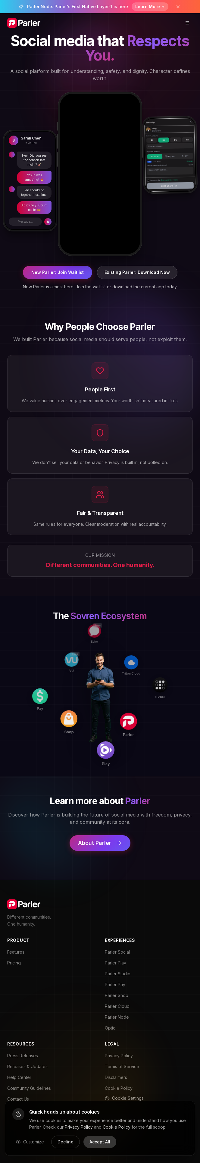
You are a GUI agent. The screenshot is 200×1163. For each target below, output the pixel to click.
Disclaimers (116, 1077)
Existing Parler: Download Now (137, 272)
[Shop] (95, 735)
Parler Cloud (117, 1006)
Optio (110, 1027)
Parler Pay (115, 984)
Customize (30, 1141)
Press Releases (22, 1055)
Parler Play (115, 962)
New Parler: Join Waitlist (57, 272)
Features (15, 952)
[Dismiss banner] (178, 6)
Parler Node (117, 1017)
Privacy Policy (119, 1055)
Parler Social (117, 952)
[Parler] (142, 699)
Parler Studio (117, 973)
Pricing (14, 962)
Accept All (99, 1141)
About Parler (100, 843)
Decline (65, 1141)
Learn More (150, 6)
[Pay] (53, 731)
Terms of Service (122, 1066)
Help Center (19, 1077)
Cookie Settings (124, 1098)
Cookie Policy (119, 1088)
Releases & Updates (27, 1066)
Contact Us (18, 1099)
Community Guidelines (29, 1088)
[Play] (137, 741)
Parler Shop (116, 995)
